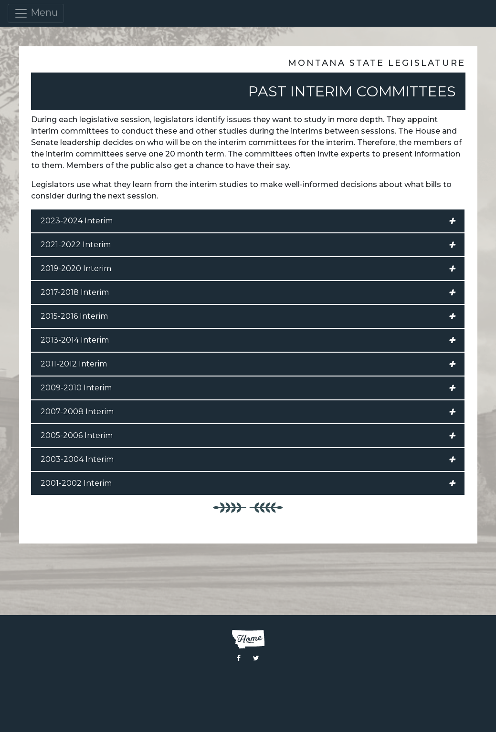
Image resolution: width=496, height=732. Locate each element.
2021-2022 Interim (248, 245)
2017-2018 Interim (248, 292)
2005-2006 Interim (248, 435)
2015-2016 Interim (248, 316)
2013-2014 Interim (248, 340)
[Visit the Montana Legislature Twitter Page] (256, 658)
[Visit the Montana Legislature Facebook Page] (238, 658)
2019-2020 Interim (248, 268)
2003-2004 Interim (248, 459)
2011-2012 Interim (248, 364)
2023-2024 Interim (248, 221)
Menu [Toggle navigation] (36, 13)
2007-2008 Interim (248, 412)
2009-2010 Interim (248, 388)
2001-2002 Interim (248, 483)
